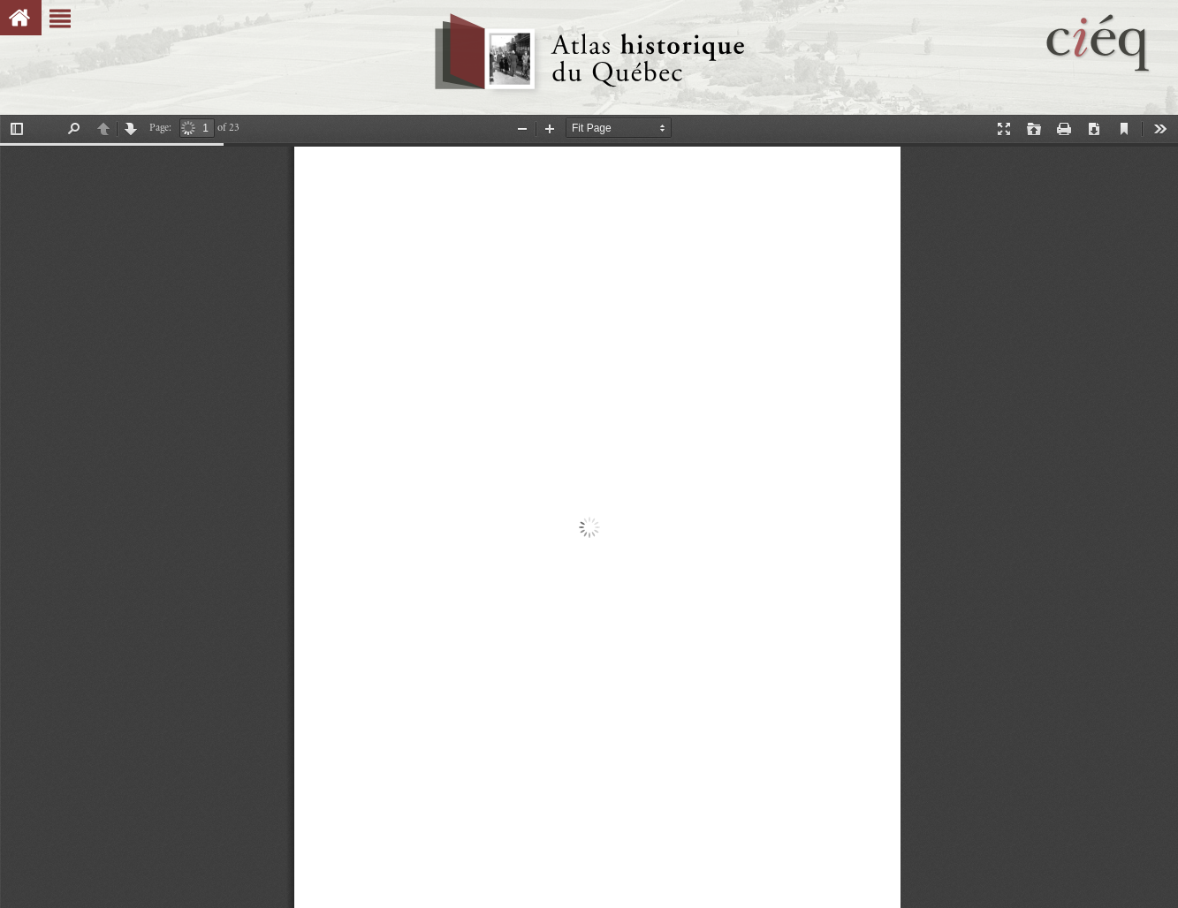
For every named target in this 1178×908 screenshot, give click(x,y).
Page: (160, 127)
